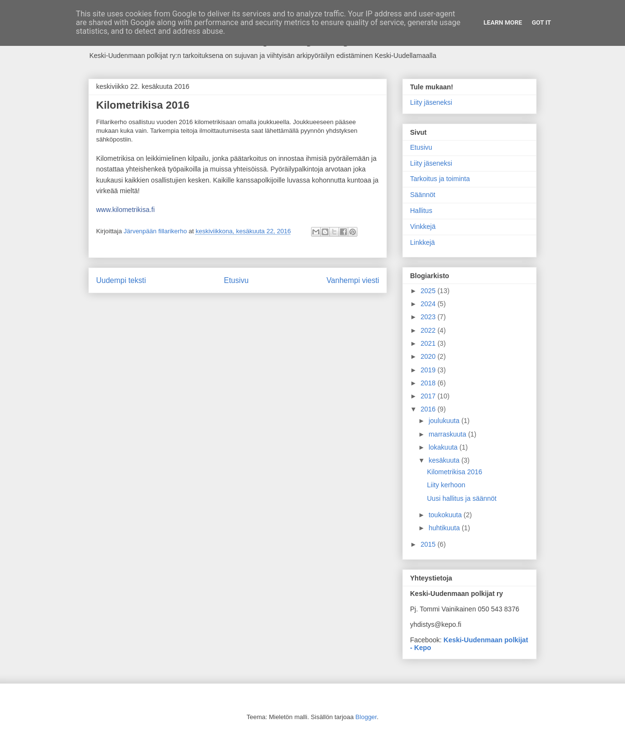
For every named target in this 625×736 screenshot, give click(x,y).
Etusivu (236, 280)
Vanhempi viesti (353, 280)
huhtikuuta (445, 528)
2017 (429, 396)
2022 (429, 330)
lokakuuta (443, 447)
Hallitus (421, 210)
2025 (429, 291)
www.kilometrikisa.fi (125, 209)
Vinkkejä (423, 226)
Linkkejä (422, 242)
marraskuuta (448, 434)
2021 (429, 343)
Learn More (502, 22)
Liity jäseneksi (431, 102)
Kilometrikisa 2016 (454, 472)
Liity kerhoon (446, 485)
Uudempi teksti (121, 280)
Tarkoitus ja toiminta (440, 179)
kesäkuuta (444, 460)
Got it (541, 22)
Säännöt (422, 194)
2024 (429, 304)
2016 (429, 409)
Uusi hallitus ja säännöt (462, 498)
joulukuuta (444, 421)
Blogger (366, 717)
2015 (429, 544)
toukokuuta (445, 515)
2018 (429, 383)
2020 (429, 356)
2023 (429, 317)
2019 (429, 370)
